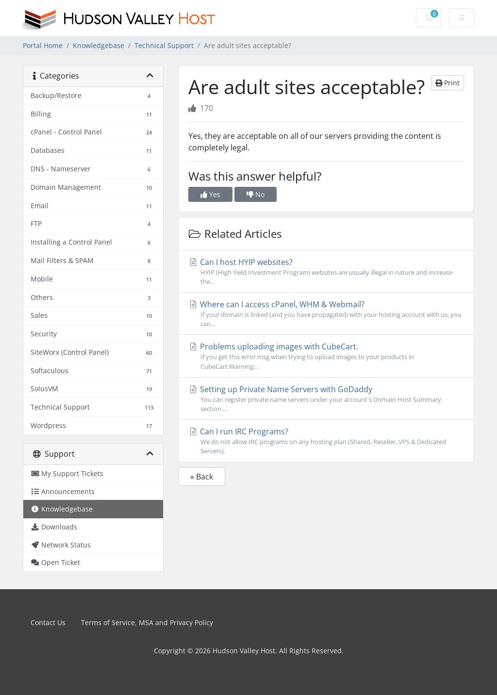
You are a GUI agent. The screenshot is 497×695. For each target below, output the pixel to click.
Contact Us (48, 622)
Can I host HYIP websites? (326, 271)
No (256, 194)
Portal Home (43, 45)
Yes (210, 194)
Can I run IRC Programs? (326, 441)
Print (447, 82)
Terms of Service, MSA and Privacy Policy (147, 622)
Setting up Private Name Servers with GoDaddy (326, 399)
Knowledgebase (98, 45)
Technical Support (164, 45)
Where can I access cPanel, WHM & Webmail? (326, 314)
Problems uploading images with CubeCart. (326, 356)
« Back (201, 476)
